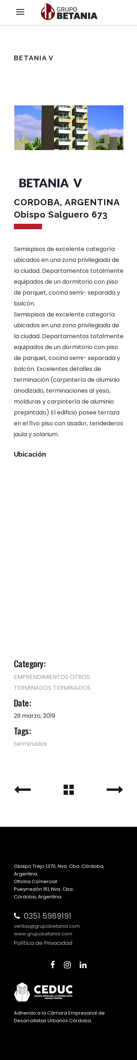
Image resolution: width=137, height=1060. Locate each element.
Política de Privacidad (43, 943)
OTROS (80, 677)
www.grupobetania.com (43, 933)
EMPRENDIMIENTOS (41, 677)
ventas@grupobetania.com (47, 926)
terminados (30, 744)
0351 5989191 (47, 916)
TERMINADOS (33, 688)
